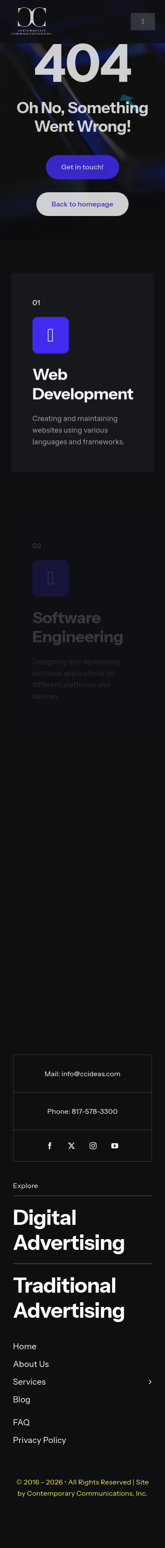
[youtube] (115, 1146)
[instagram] (93, 1146)
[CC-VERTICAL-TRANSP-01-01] (32, 11)
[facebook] (50, 1146)
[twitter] (72, 1146)
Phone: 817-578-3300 (82, 1111)
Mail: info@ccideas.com (83, 1073)
